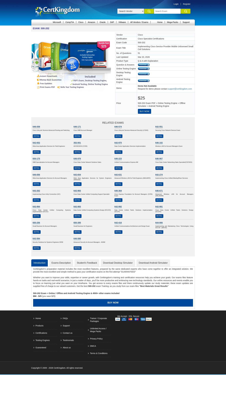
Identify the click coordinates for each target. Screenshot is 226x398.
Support (186, 22)
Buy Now (144, 111)
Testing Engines (43, 340)
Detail (37, 136)
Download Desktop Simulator (118, 263)
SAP (112, 22)
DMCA (93, 346)
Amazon (91, 22)
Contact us (67, 333)
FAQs (65, 318)
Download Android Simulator (153, 263)
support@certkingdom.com (180, 89)
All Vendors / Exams (139, 22)
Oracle (102, 22)
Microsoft (57, 22)
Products (39, 326)
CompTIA (69, 22)
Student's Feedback (87, 263)
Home (159, 22)
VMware (122, 22)
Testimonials (68, 340)
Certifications (41, 333)
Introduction (40, 263)
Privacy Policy (96, 339)
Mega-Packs (172, 22)
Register (186, 4)
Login (176, 4)
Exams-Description (61, 263)
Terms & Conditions (98, 353)
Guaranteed (41, 347)
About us (67, 347)
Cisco (80, 22)
